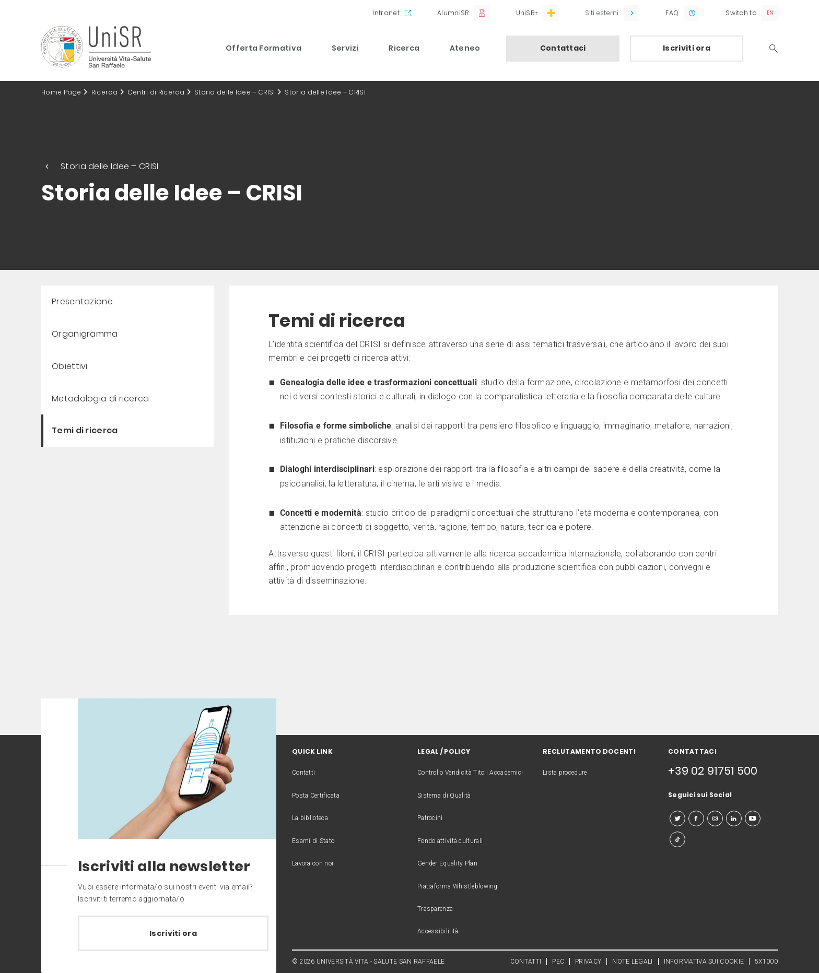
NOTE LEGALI (632, 961)
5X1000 (766, 961)
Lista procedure (565, 772)
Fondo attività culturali (450, 841)
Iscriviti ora (686, 48)
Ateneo (465, 48)
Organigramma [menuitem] (85, 334)
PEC (558, 961)
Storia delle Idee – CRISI (234, 92)
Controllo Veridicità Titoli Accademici (470, 772)
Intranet (385, 12)
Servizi (345, 48)
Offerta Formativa (263, 48)
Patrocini (430, 818)
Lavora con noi (312, 863)
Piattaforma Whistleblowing (457, 886)
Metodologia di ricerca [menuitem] (100, 399)
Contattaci (563, 48)
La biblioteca (310, 818)
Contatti (303, 772)
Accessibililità (438, 931)
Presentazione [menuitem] (82, 301)
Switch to (741, 12)
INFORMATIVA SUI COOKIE (704, 961)
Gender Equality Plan (447, 863)
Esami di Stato (313, 841)
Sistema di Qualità (444, 795)
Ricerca (404, 48)
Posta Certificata (316, 795)
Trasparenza (435, 908)
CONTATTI (525, 961)
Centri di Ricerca (155, 92)
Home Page (61, 92)
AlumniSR (453, 12)
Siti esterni (601, 12)
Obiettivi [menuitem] (70, 366)
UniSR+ (527, 12)
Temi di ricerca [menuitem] (85, 430)
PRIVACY (588, 961)
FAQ (671, 12)
